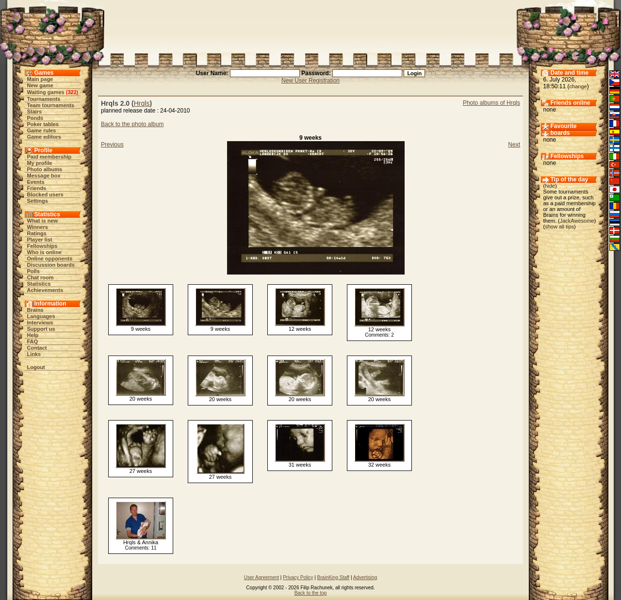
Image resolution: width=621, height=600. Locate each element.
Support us (41, 329)
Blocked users (45, 194)
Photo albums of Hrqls (491, 102)
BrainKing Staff (333, 577)
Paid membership (49, 157)
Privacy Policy (298, 577)
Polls (33, 271)
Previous (112, 144)
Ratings (37, 233)
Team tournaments (51, 105)
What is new (42, 221)
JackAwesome (577, 221)
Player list (39, 240)
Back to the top (310, 593)
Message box (44, 175)
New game (40, 85)
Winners (37, 227)
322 (71, 92)
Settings (37, 201)
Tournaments (44, 99)
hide (550, 186)
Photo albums (45, 169)
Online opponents (50, 258)
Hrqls (142, 103)
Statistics (39, 284)
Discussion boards (51, 265)
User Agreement (261, 577)
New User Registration (310, 80)
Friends (37, 188)
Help (33, 335)
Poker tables (43, 124)
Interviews (40, 322)
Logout (36, 367)
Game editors (44, 137)
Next (514, 144)
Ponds (35, 118)
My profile (39, 163)
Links (34, 354)
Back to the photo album (132, 124)
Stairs (34, 111)
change (578, 86)
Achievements (45, 290)
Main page (40, 79)
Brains (35, 310)
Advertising (365, 577)
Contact (37, 348)
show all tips (559, 226)
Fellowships (42, 246)
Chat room (40, 277)
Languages (41, 316)
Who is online (44, 252)
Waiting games (46, 92)
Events (36, 182)
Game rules (41, 130)
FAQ (32, 341)
